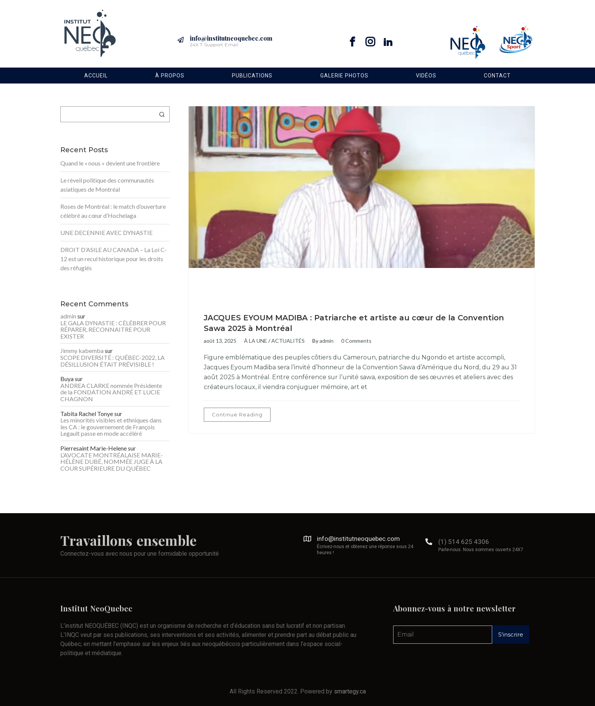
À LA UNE (255, 340)
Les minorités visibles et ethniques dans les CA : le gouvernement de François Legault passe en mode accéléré (111, 427)
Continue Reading (237, 414)
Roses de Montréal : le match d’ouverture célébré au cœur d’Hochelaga (113, 211)
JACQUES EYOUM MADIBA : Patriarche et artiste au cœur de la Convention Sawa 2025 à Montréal (354, 323)
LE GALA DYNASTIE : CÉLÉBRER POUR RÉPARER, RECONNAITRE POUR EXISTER (113, 330)
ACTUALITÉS (288, 340)
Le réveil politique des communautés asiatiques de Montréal (107, 184)
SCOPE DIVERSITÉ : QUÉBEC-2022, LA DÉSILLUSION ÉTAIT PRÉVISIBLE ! (112, 360)
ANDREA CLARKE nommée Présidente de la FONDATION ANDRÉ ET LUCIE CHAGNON (111, 392)
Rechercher (162, 114)
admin (327, 340)
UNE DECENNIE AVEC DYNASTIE (106, 232)
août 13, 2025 (220, 340)
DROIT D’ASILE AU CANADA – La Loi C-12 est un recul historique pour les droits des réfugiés (113, 258)
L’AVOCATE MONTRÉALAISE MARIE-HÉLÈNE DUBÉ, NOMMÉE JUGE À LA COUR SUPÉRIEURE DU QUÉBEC (111, 462)
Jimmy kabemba (82, 350)
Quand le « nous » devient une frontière (110, 163)
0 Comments (356, 340)
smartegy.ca (350, 691)
